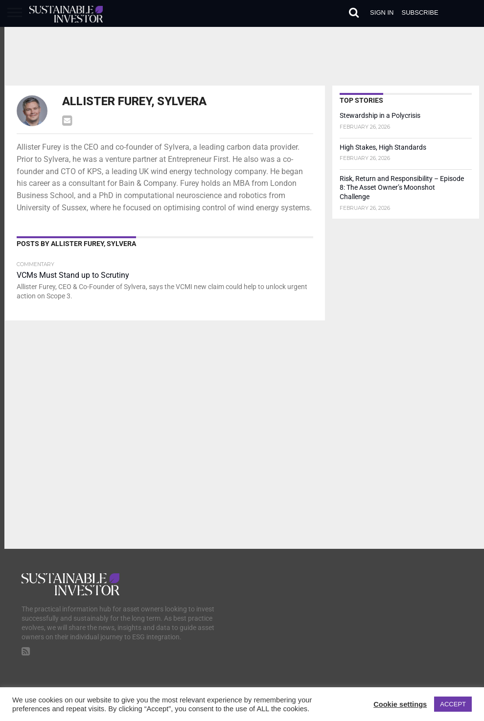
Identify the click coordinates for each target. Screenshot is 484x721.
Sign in (381, 12)
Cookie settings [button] (400, 704)
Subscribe (420, 12)
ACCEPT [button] (453, 704)
